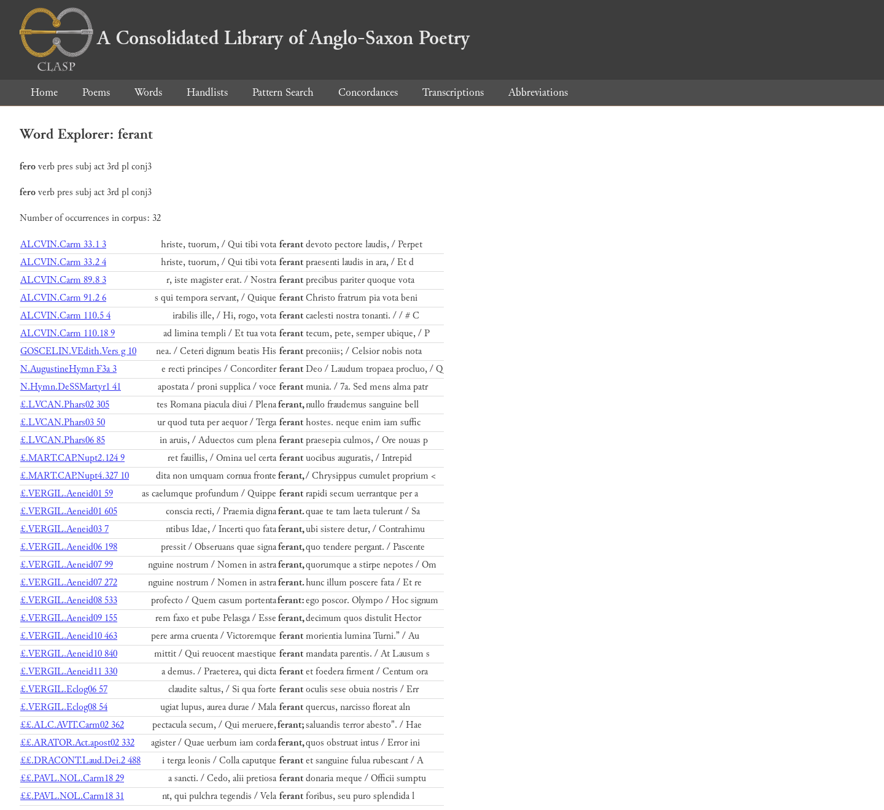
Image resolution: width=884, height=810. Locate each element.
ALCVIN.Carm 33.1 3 (63, 244)
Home (44, 92)
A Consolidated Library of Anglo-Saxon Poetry (245, 38)
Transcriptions (453, 92)
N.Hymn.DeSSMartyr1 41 (70, 387)
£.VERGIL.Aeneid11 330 (68, 672)
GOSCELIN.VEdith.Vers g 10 (78, 351)
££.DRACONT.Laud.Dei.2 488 (80, 761)
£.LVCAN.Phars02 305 (64, 405)
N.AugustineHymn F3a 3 (68, 369)
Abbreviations (538, 92)
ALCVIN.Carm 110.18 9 (67, 333)
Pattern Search (283, 92)
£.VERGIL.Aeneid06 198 (68, 547)
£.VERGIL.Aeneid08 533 (68, 600)
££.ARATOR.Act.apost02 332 (77, 743)
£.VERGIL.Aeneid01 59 (66, 494)
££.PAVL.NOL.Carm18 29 (72, 778)
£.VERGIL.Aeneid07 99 (66, 565)
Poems (96, 92)
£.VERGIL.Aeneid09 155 (68, 618)
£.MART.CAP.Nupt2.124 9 (72, 458)
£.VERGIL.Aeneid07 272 (68, 583)
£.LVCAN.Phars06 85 (62, 440)
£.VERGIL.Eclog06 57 (63, 689)
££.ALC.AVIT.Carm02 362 (72, 725)
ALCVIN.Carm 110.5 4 (65, 316)
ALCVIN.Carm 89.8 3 (63, 280)
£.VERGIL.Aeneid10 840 (68, 654)
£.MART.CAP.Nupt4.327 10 (74, 476)
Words (148, 92)
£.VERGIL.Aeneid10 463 (68, 636)
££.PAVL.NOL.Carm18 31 (72, 796)
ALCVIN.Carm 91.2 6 (63, 298)
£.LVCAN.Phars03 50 (62, 422)
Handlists (207, 92)
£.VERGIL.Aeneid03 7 (64, 529)
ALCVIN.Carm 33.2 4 (63, 262)
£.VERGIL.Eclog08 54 (63, 707)
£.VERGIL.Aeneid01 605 (68, 511)
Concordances (368, 92)
